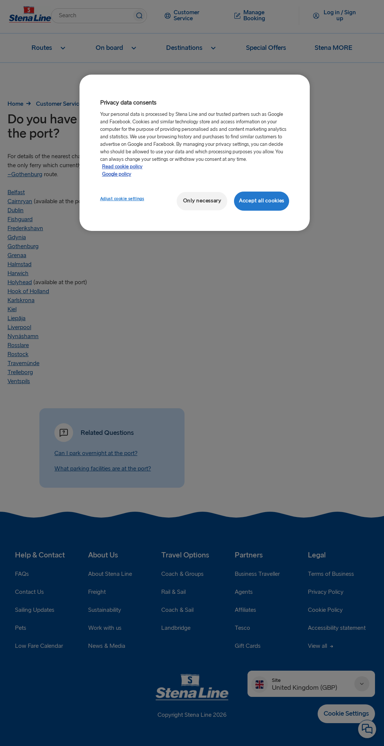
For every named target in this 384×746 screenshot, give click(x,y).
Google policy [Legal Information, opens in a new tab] (116, 174)
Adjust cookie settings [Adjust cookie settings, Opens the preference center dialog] (122, 198)
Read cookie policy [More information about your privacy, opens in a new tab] (122, 167)
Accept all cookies (261, 201)
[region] (195, 153)
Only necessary (202, 201)
